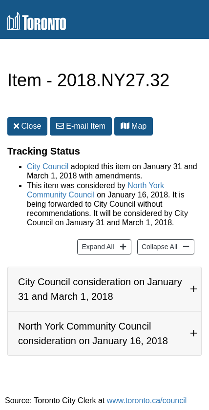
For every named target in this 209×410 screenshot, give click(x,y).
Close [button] (27, 126)
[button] (125, 126)
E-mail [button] (80, 126)
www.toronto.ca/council (147, 400)
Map (134, 126)
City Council (47, 166)
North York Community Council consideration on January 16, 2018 (93, 333)
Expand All (96, 246)
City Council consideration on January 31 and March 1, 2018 (100, 289)
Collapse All (158, 246)
